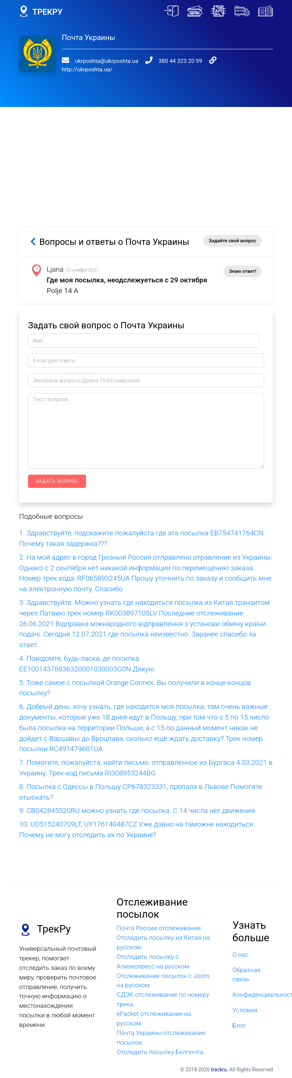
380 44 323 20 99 (180, 61)
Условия (244, 1010)
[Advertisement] (146, 158)
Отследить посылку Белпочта (160, 1052)
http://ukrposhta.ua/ (87, 69)
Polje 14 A (62, 290)
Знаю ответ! (242, 271)
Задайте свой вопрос (232, 240)
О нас (240, 954)
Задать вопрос (57, 481)
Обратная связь (246, 974)
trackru (219, 1069)
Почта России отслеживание (159, 928)
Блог (239, 1025)
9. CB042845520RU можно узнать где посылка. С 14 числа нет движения (137, 810)
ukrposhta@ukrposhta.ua (106, 61)
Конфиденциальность (252, 994)
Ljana (55, 269)
